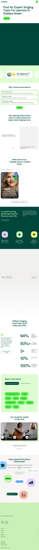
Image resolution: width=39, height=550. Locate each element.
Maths (8, 406)
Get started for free (19, 472)
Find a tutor (6, 18)
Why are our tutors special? (6, 352)
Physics (21, 402)
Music (16, 406)
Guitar (8, 398)
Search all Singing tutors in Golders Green (19, 202)
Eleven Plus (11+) (11, 402)
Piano (15, 398)
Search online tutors (5, 220)
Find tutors (3, 169)
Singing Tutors (8, 169)
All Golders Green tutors (12, 394)
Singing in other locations (25, 383)
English (24, 394)
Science (30, 402)
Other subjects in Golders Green (12, 383)
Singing (23, 398)
